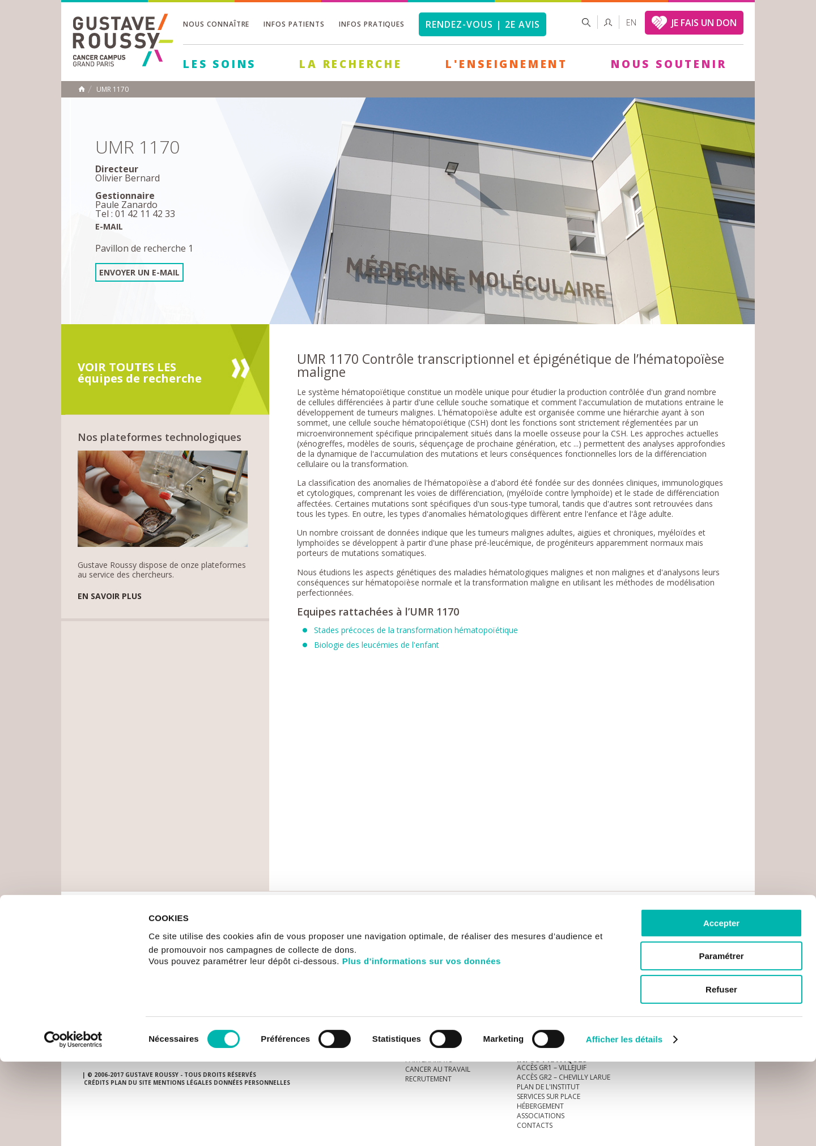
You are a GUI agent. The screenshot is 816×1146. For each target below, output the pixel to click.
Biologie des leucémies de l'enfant (376, 644)
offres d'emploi (271, 935)
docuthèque (353, 935)
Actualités (117, 935)
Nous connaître (216, 24)
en (631, 22)
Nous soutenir (668, 64)
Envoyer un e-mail (139, 272)
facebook (725, 935)
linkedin (689, 935)
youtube (672, 935)
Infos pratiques (372, 24)
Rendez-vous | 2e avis (482, 24)
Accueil (81, 89)
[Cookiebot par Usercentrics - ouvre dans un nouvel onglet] (73, 1123)
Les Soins (219, 64)
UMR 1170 (112, 89)
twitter (707, 935)
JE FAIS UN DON (704, 22)
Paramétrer (721, 1041)
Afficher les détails (624, 1123)
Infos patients (294, 24)
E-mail (109, 226)
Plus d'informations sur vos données (421, 1045)
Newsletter (615, 940)
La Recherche (350, 64)
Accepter (721, 1007)
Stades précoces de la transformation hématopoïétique (416, 630)
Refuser (721, 1074)
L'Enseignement (506, 64)
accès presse (189, 935)
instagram (654, 935)
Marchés (421, 935)
